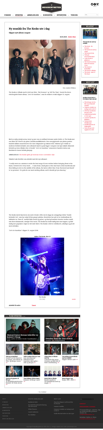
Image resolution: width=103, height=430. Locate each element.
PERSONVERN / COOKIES (87, 406)
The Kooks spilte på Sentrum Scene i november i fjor (37, 154)
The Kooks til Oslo (89, 53)
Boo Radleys (31, 414)
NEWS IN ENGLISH (8, 419)
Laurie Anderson (33, 412)
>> (6, 362)
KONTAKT (83, 403)
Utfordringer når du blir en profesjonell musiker (89, 103)
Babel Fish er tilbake (50, 378)
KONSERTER (47, 15)
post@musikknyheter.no (87, 414)
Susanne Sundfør (59, 406)
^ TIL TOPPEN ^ (42, 392)
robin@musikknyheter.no (87, 419)
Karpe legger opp (67, 378)
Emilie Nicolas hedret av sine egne (64, 413)
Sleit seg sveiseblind (12, 356)
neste (74, 299)
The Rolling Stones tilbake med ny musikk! (69, 357)
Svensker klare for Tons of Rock (59, 339)
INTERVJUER (61, 15)
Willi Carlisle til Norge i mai (32, 356)
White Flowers (32, 409)
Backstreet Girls (32, 402)
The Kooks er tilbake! (90, 70)
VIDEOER (74, 15)
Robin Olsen (72, 37)
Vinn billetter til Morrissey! (32, 378)
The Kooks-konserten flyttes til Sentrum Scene (90, 63)
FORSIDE (7, 15)
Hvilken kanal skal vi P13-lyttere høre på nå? (90, 98)
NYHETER (19, 15)
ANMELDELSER (33, 15)
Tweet (34, 305)
